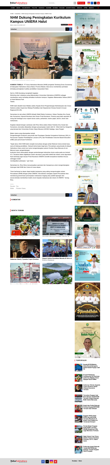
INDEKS (91, 8)
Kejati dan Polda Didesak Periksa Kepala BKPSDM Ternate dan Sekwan (91, 407)
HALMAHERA (26, 8)
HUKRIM (48, 8)
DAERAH (41, 8)
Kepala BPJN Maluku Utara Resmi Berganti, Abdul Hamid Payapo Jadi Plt (91, 367)
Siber (80, 461)
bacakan (64, 24)
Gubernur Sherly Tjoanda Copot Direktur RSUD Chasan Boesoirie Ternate (91, 387)
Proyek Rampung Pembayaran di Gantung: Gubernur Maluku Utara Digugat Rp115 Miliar (91, 377)
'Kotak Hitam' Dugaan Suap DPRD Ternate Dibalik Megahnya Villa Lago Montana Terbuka (90, 428)
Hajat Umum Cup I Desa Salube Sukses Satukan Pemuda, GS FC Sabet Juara (91, 439)
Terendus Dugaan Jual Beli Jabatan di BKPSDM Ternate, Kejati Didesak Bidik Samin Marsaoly (91, 398)
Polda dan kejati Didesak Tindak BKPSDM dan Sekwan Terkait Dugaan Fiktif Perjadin (91, 449)
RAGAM (61, 8)
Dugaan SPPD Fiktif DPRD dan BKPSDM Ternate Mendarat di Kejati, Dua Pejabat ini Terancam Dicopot (90, 419)
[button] (98, 7)
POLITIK (34, 8)
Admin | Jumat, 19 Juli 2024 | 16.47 (17, 25)
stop (70, 24)
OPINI (85, 8)
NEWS (18, 8)
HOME (13, 8)
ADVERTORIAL (70, 8)
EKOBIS (55, 8)
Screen (81, 3)
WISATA (79, 8)
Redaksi (74, 461)
